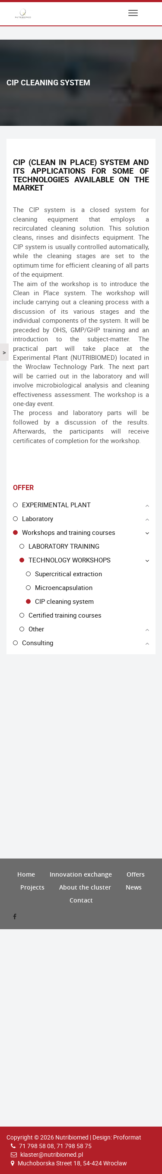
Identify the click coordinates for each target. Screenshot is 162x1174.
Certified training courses (65, 615)
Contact (81, 900)
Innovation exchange (81, 874)
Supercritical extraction (68, 573)
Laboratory (37, 518)
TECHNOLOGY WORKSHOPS (70, 560)
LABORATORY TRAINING (64, 546)
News (134, 887)
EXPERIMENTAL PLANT (56, 504)
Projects (32, 887)
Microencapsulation (63, 587)
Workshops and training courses (68, 532)
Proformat (127, 1137)
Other (36, 628)
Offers (136, 874)
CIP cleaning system (64, 601)
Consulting (37, 642)
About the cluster (85, 887)
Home (26, 874)
